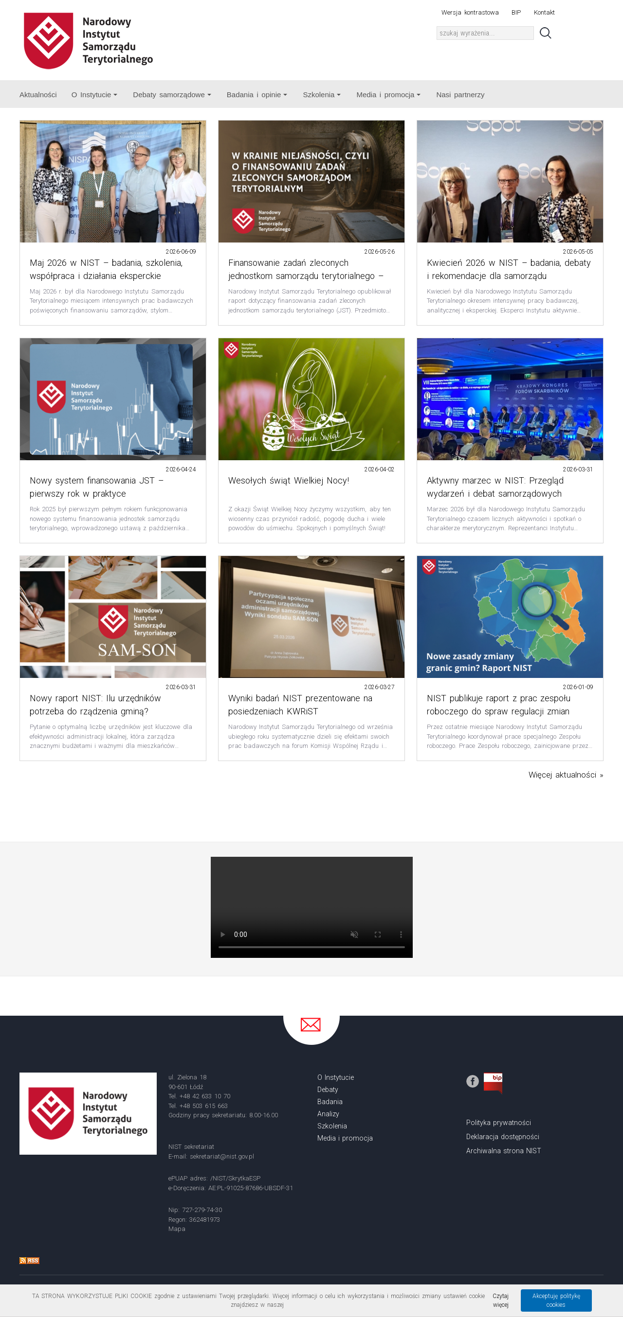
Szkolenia (322, 94)
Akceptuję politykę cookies (556, 1300)
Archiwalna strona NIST (503, 1151)
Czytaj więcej (501, 1300)
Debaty (327, 1089)
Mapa (176, 1228)
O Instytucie (95, 94)
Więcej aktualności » (566, 775)
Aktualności (38, 94)
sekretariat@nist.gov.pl (222, 1156)
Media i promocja (388, 94)
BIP (516, 12)
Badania (330, 1102)
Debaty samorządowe (172, 94)
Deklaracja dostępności (502, 1137)
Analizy (328, 1114)
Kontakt (544, 12)
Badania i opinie (257, 94)
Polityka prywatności (498, 1122)
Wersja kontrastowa (469, 12)
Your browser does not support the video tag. (312, 907)
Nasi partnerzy (460, 94)
